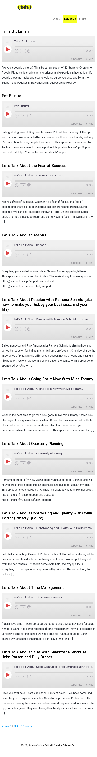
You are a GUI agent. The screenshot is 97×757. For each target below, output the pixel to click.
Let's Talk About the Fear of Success (34, 165)
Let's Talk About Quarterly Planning (32, 443)
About (57, 15)
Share (89, 59)
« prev (5, 726)
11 (22, 726)
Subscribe (76, 59)
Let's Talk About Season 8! (25, 235)
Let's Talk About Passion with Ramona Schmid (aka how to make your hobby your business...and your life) (47, 304)
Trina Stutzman (15, 31)
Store (82, 15)
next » (28, 726)
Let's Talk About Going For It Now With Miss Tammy (47, 379)
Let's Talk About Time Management (33, 587)
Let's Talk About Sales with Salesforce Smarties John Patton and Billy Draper (44, 654)
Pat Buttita (11, 96)
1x (23, 51)
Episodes (70, 15)
